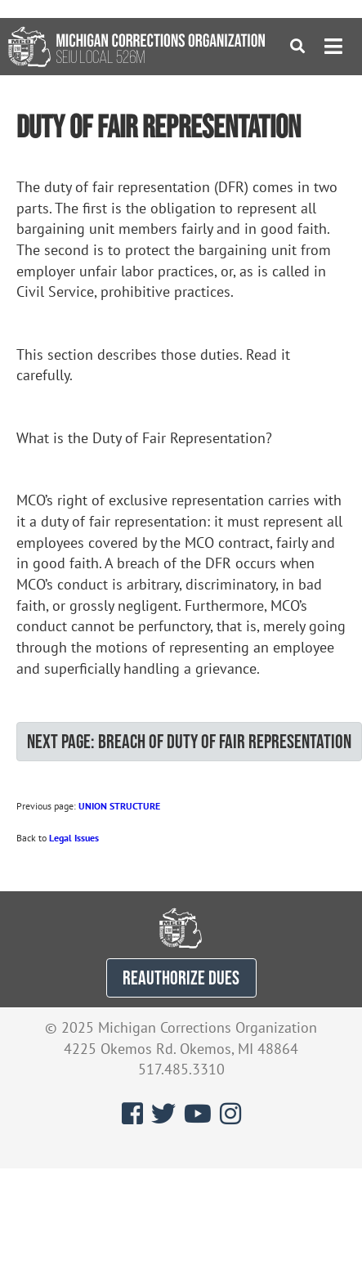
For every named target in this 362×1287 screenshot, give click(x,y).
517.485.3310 (181, 1069)
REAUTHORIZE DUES (181, 977)
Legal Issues (74, 838)
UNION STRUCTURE (119, 806)
